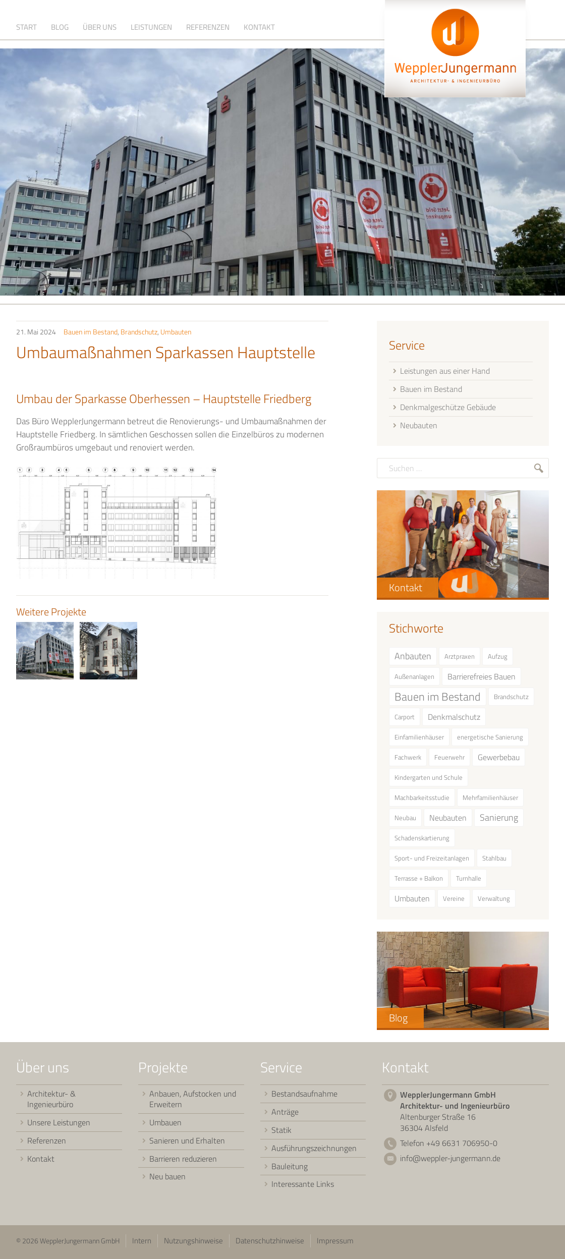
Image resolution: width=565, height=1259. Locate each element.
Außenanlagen (414, 678)
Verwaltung (494, 900)
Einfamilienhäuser (419, 739)
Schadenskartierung (421, 840)
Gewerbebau (499, 759)
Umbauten (175, 333)
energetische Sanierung (490, 739)
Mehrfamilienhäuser (490, 799)
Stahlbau (494, 860)
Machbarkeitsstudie (421, 799)
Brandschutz (139, 333)
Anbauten (412, 658)
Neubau (405, 820)
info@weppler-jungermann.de (450, 1161)
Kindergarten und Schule (428, 779)
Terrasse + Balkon (418, 880)
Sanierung (499, 819)
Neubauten (448, 820)
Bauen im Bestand (91, 333)
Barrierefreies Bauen (481, 678)
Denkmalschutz (454, 719)
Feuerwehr (449, 759)
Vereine (454, 900)
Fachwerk (407, 759)
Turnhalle (468, 880)
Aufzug (497, 658)
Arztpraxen (459, 658)
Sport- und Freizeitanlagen (431, 860)
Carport (404, 719)
